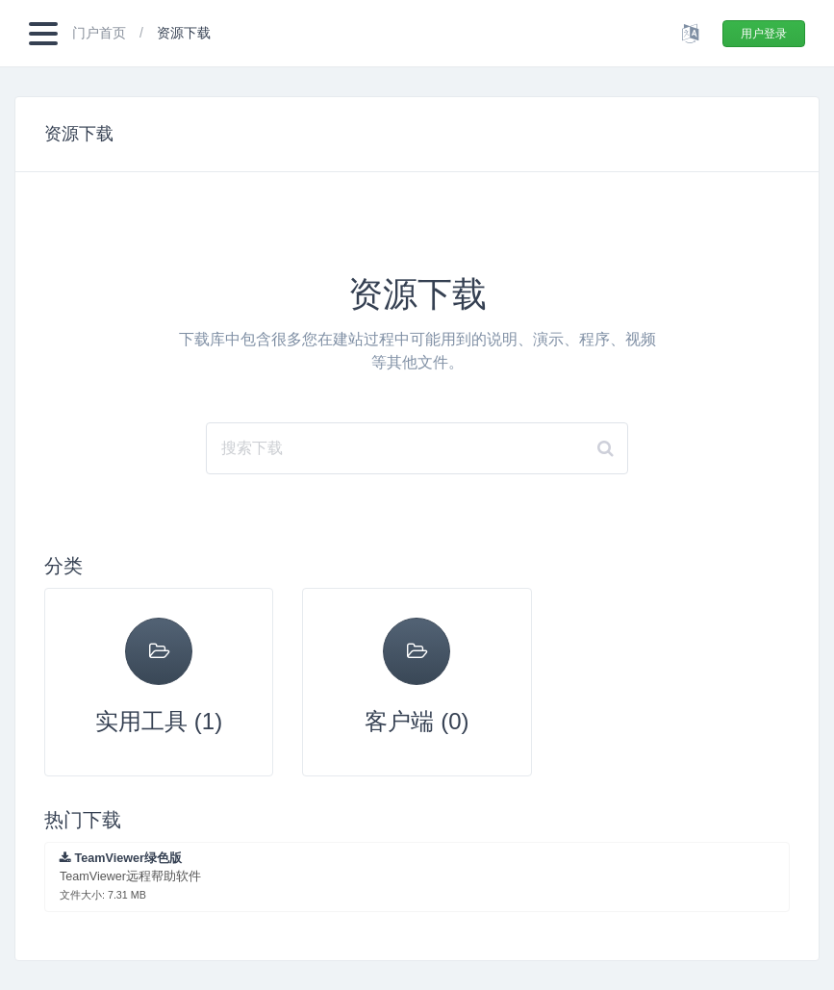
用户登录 (764, 33)
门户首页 (101, 32)
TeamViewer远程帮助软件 (130, 876)
